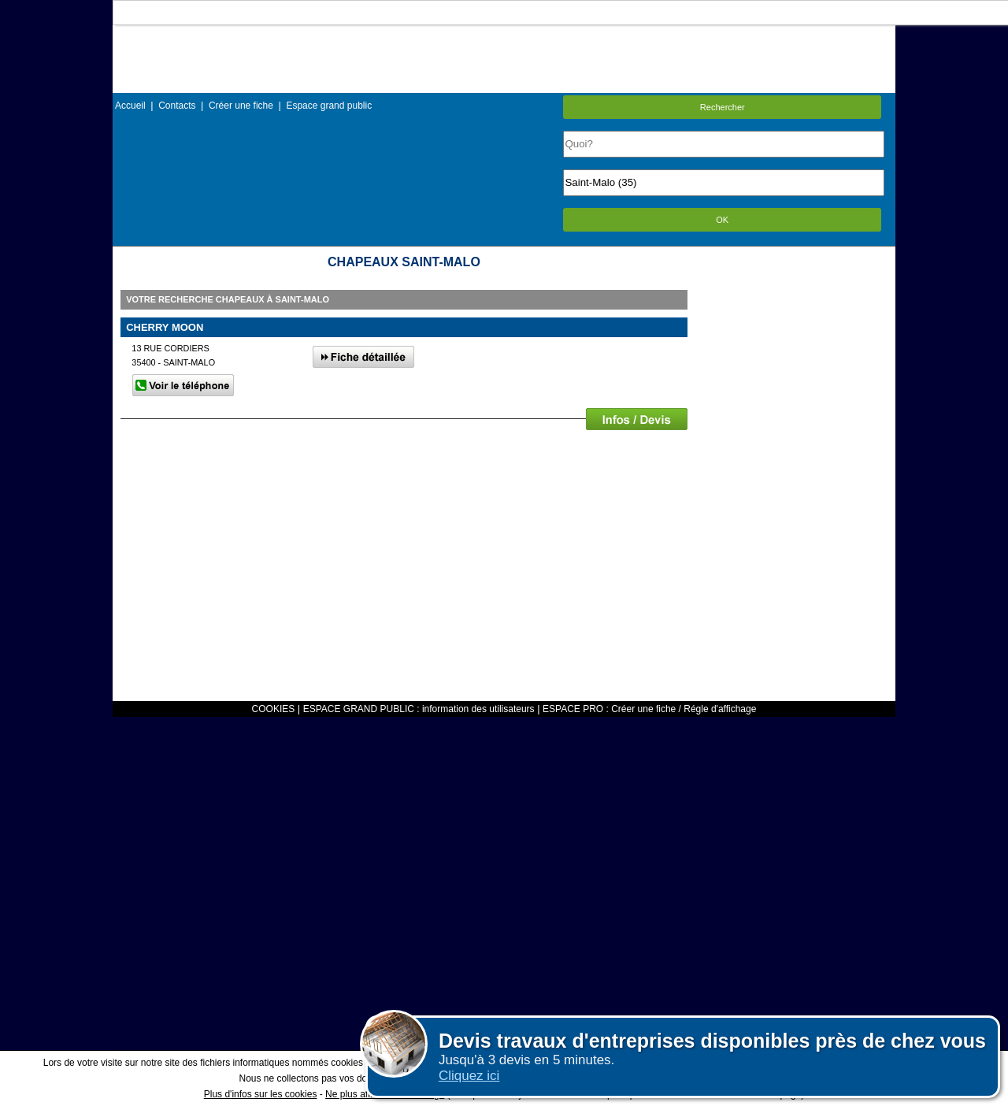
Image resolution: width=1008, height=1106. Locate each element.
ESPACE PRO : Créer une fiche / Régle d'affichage (649, 708)
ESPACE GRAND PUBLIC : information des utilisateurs (419, 708)
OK (722, 220)
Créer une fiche (241, 105)
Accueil (130, 105)
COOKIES (273, 708)
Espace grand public (329, 105)
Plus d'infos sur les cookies (260, 1094)
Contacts (176, 105)
